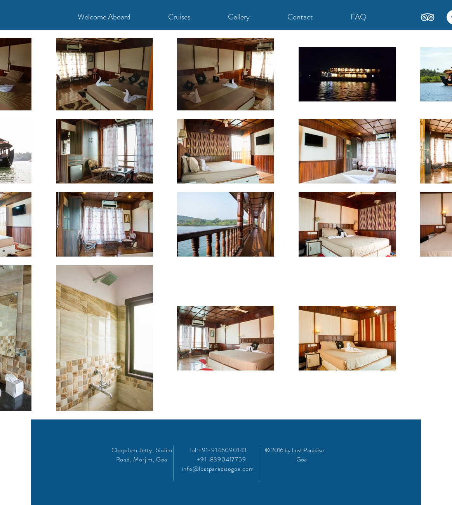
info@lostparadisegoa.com (218, 468)
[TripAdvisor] (427, 17)
